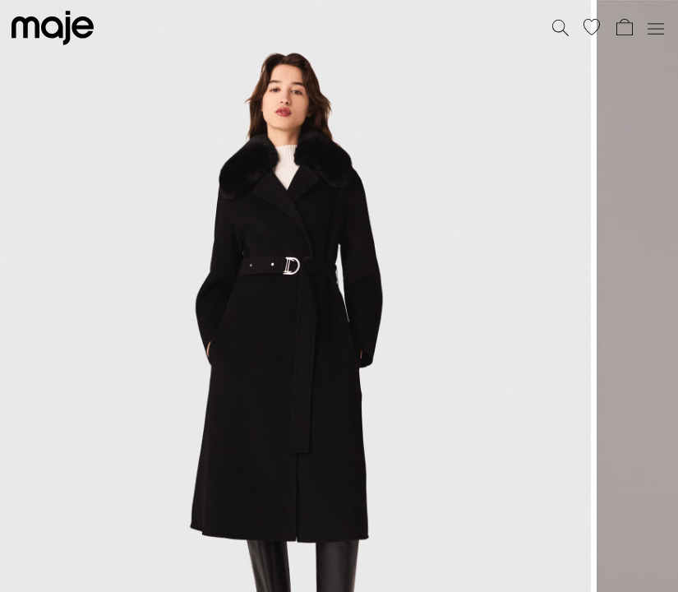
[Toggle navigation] (655, 28)
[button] (591, 27)
